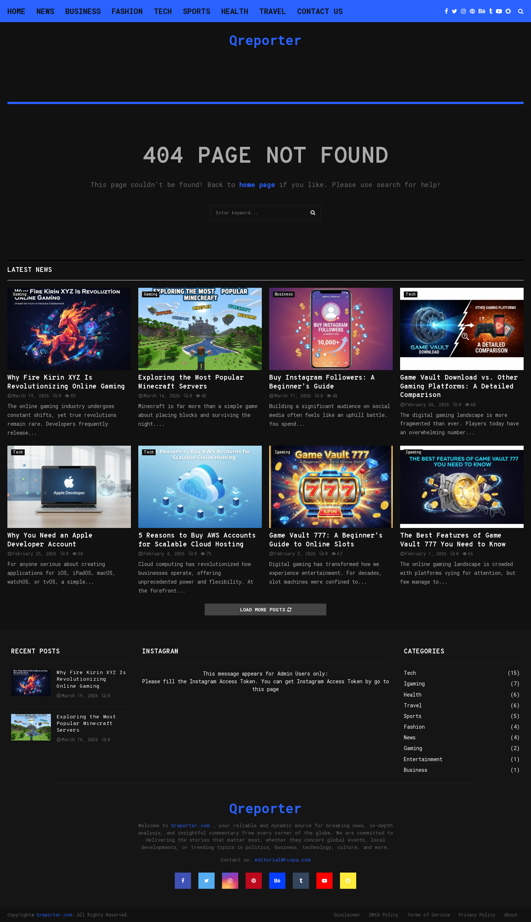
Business (83, 11)
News (45, 11)
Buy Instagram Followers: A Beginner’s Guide (322, 382)
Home (16, 11)
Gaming (20, 294)
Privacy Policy (477, 915)
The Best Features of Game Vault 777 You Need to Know (453, 540)
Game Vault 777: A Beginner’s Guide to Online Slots (326, 540)
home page (257, 184)
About (511, 915)
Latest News (29, 270)
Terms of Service (428, 915)
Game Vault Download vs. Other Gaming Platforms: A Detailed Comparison (459, 387)
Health (234, 11)
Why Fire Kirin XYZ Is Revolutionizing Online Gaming (66, 382)
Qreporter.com (190, 825)
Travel (272, 11)
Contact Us (320, 11)
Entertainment (423, 759)
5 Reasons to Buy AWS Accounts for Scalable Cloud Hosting (197, 540)
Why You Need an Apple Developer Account (50, 540)
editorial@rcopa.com (282, 859)
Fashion (127, 11)
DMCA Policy (383, 915)
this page (265, 689)
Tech (163, 11)
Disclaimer (347, 915)
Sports (196, 11)
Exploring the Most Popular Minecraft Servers (191, 382)
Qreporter (265, 39)
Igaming (282, 452)
